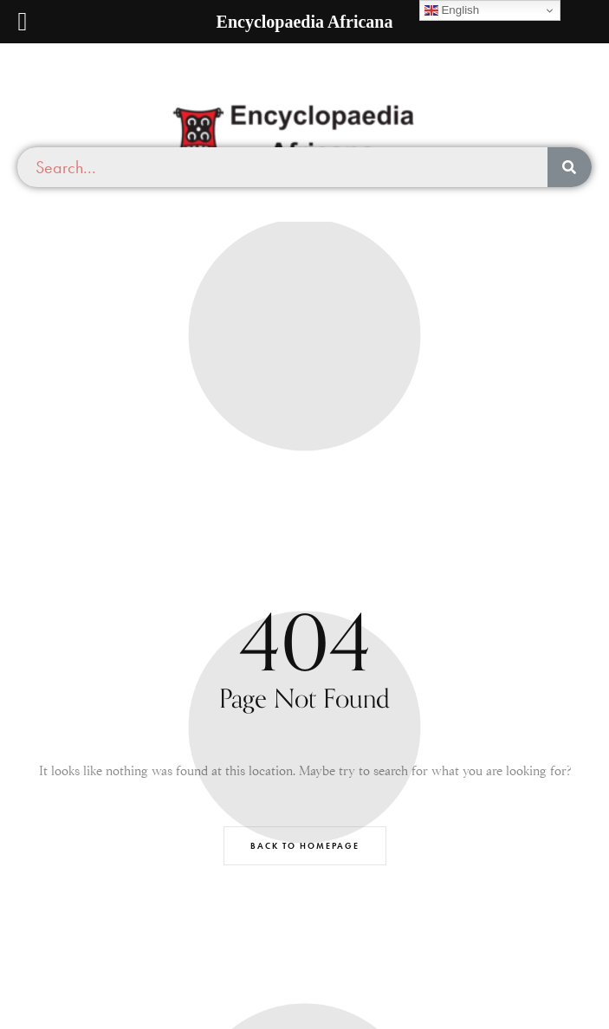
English (451, 10)
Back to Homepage (305, 845)
